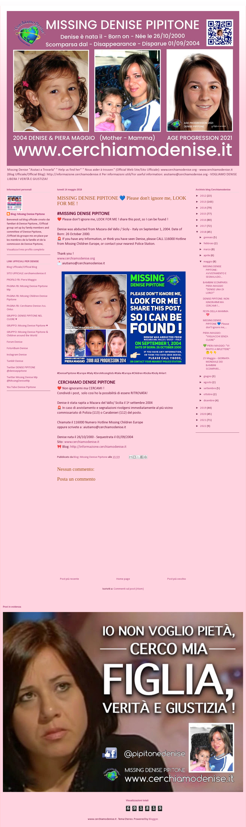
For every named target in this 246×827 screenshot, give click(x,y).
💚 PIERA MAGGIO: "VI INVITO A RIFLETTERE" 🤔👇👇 (216, 349)
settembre (210, 388)
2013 (203, 201)
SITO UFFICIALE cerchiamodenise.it (26, 273)
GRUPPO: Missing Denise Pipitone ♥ (27, 325)
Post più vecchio (176, 579)
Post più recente (69, 579)
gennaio (208, 237)
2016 (203, 220)
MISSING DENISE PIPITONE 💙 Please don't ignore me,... (216, 324)
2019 (203, 408)
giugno (208, 376)
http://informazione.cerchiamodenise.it (98, 447)
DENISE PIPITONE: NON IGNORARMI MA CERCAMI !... (216, 302)
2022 (203, 426)
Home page (123, 579)
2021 (203, 420)
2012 (203, 195)
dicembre (209, 400)
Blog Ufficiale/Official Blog (22, 267)
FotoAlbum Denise (17, 348)
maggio (208, 261)
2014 (203, 207)
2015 (203, 213)
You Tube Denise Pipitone (21, 387)
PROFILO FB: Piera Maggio (22, 279)
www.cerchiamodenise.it (81, 442)
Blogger (153, 819)
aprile (207, 255)
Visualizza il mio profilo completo (25, 249)
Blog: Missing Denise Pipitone (28, 214)
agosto (208, 382)
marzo (207, 249)
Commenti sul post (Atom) (129, 588)
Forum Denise (14, 342)
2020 (203, 414)
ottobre (208, 394)
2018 (203, 232)
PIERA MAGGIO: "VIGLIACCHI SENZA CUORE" (215, 337)
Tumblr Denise (15, 361)
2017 (203, 226)
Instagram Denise (17, 354)
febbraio (209, 243)
